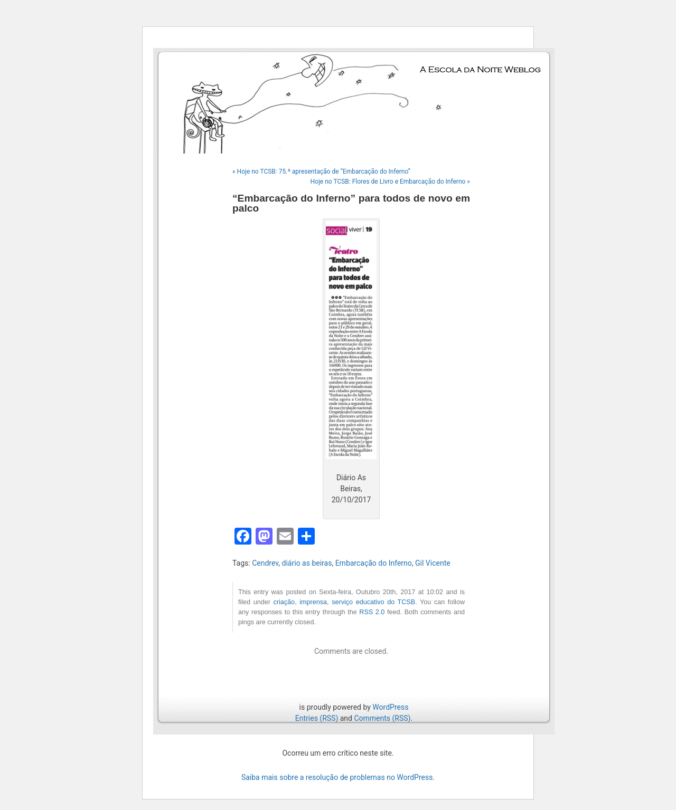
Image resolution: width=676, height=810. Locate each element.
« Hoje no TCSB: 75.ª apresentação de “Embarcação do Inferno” (321, 171)
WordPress (390, 707)
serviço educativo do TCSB (373, 602)
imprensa (313, 602)
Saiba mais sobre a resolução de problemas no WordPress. (338, 777)
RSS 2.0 (371, 612)
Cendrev (265, 563)
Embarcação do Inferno (373, 563)
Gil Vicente (432, 563)
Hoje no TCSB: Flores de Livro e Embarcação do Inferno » (390, 181)
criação (284, 602)
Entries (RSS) (316, 718)
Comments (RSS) (382, 718)
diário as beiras (307, 563)
